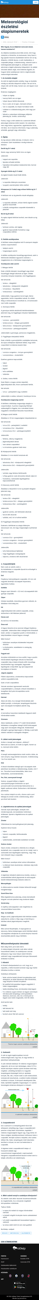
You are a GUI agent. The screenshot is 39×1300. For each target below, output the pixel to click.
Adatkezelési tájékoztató (8, 1265)
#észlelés (5, 1233)
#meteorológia (14, 1233)
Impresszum (5, 1258)
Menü (36, 2)
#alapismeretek (25, 1233)
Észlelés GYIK (24, 1258)
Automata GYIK (25, 1262)
